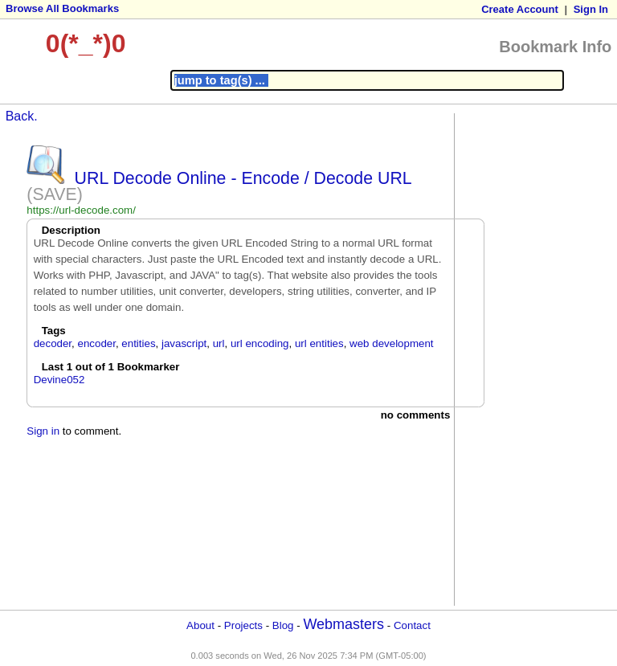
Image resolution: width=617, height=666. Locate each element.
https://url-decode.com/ (81, 210)
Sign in (43, 431)
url (219, 343)
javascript (183, 343)
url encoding (260, 343)
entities (138, 343)
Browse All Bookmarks (62, 8)
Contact (412, 625)
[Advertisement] (523, 358)
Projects (243, 625)
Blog (283, 625)
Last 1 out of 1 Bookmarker (111, 367)
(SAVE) (55, 194)
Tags (54, 331)
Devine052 (59, 380)
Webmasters (343, 624)
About (200, 625)
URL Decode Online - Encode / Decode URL (243, 178)
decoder (53, 343)
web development (391, 343)
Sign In (591, 9)
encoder (96, 343)
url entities (319, 343)
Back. (22, 116)
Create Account (519, 9)
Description (71, 230)
